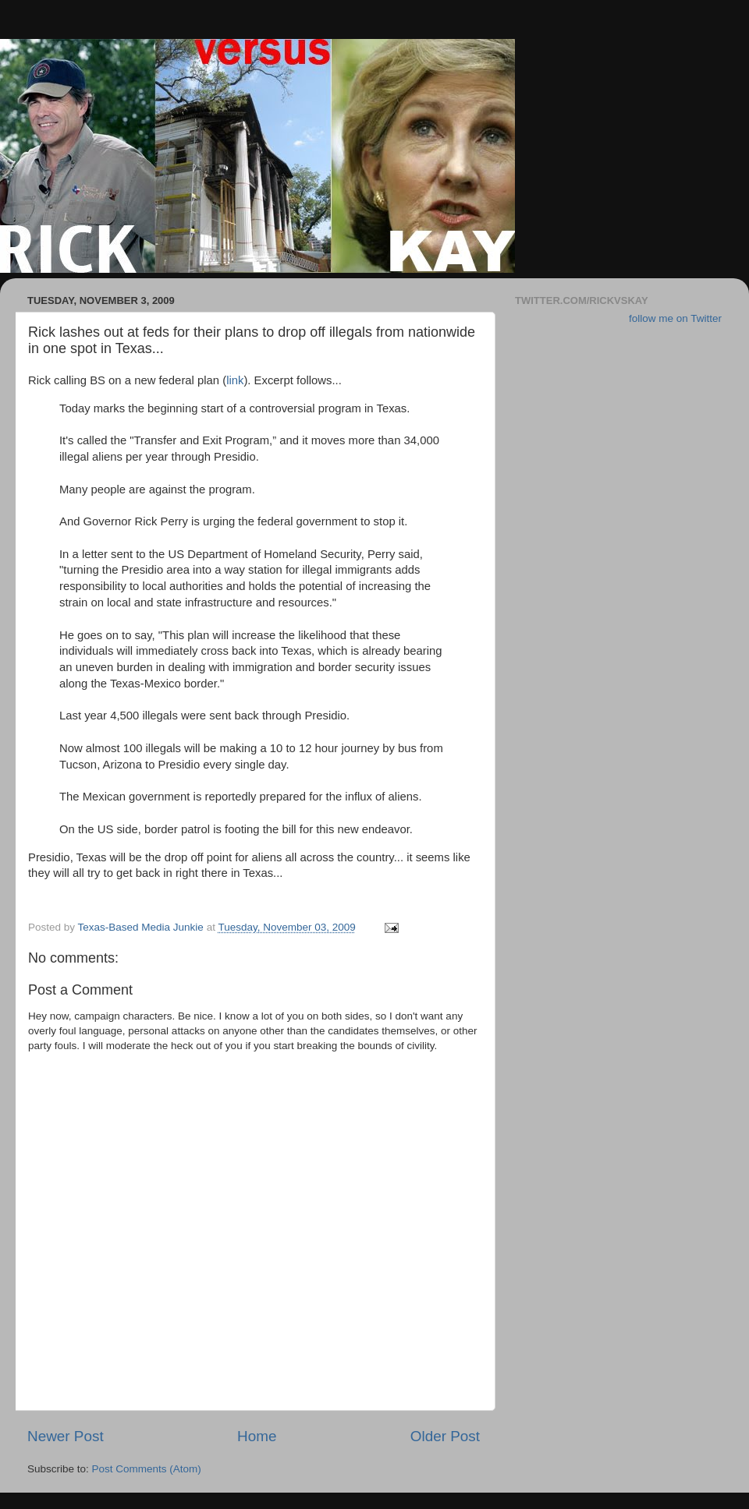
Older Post (445, 1436)
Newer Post (65, 1436)
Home (256, 1436)
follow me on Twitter (675, 318)
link (234, 380)
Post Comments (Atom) (146, 1469)
